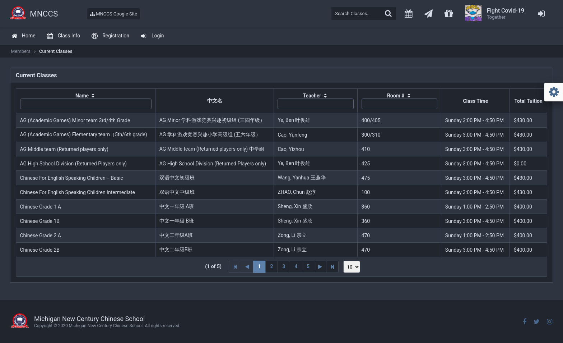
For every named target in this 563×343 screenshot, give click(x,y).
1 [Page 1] (259, 266)
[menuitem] (23, 36)
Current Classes (55, 51)
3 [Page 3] (283, 266)
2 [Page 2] (271, 266)
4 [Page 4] (295, 266)
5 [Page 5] (308, 266)
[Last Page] (332, 267)
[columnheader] (85, 101)
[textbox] (363, 13)
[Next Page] (320, 267)
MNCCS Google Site (113, 14)
